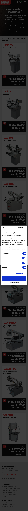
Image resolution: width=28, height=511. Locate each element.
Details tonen (19, 273)
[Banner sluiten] (25, 227)
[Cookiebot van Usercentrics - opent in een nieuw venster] (18, 228)
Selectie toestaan (14, 282)
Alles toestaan (14, 278)
